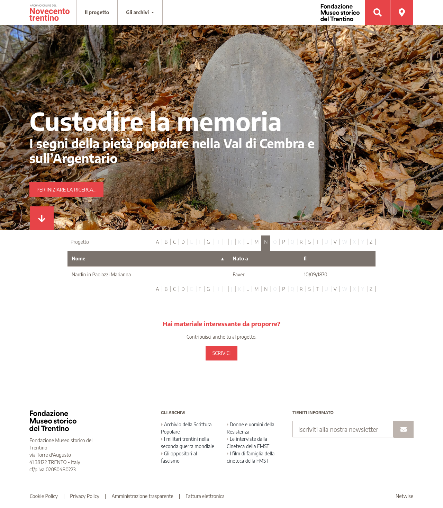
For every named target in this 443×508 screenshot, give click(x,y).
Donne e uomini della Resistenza (250, 428)
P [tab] (283, 242)
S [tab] (309, 242)
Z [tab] (371, 242)
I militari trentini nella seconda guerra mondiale (187, 442)
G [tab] (208, 242)
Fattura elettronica (205, 496)
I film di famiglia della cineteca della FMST (250, 457)
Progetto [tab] (80, 242)
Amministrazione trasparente (142, 496)
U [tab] (326, 242)
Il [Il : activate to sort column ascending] (305, 258)
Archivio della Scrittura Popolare (186, 428)
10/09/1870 (315, 274)
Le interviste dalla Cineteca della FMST (248, 442)
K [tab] (239, 242)
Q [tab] (292, 242)
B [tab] (166, 242)
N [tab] (266, 242)
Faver (238, 274)
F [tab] (200, 242)
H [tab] (217, 242)
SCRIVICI (221, 353)
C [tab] (174, 242)
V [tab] (335, 242)
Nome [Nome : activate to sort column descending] (78, 258)
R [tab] (301, 242)
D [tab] (183, 242)
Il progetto (97, 12)
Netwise (404, 496)
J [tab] (231, 242)
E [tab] (191, 242)
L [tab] (247, 242)
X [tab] (354, 242)
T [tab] (317, 242)
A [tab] (157, 242)
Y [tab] (362, 242)
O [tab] (275, 242)
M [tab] (256, 242)
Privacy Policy (84, 496)
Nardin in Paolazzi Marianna (101, 274)
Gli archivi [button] (138, 12)
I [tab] (225, 242)
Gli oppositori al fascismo (179, 457)
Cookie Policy (44, 496)
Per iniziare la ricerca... (66, 190)
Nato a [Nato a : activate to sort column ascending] (240, 258)
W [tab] (344, 242)
